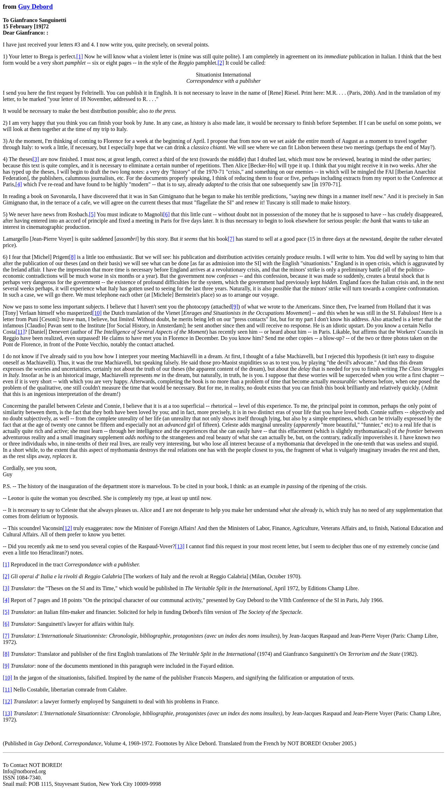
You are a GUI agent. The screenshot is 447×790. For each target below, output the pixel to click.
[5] (92, 214)
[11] (19, 332)
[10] (97, 313)
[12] (67, 528)
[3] (35, 159)
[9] (235, 307)
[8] (72, 257)
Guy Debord (35, 6)
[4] (18, 184)
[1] (79, 56)
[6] (166, 214)
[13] (179, 546)
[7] (231, 239)
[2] (221, 63)
